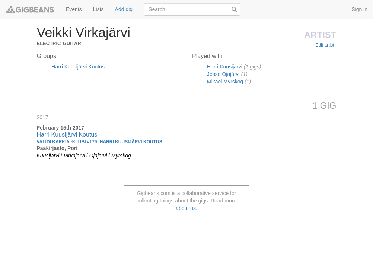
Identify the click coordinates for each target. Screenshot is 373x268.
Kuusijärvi (48, 156)
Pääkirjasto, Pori (57, 148)
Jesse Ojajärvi (223, 74)
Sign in (359, 9)
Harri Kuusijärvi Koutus (78, 67)
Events (74, 9)
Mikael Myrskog (225, 81)
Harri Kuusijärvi (224, 67)
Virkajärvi (74, 156)
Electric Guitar (59, 43)
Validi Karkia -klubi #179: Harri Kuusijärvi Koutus (99, 141)
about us (186, 208)
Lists (98, 9)
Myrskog (121, 156)
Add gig (124, 9)
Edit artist (324, 45)
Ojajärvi (98, 156)
